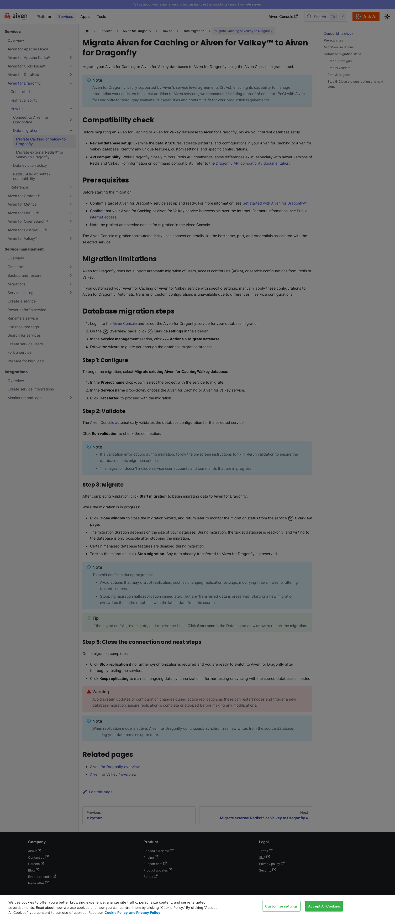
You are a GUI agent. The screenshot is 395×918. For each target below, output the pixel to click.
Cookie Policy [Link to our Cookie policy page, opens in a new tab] (116, 912)
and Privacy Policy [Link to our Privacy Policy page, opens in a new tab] (144, 912)
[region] (197, 906)
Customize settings (281, 906)
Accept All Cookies (324, 906)
